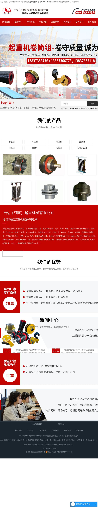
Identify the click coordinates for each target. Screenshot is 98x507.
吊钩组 (59, 148)
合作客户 (80, 22)
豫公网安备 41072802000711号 (58, 479)
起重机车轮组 (51, 2)
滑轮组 (12, 148)
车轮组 (35, 148)
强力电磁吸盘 (14, 420)
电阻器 (59, 142)
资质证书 (67, 22)
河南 (54, 476)
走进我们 (18, 22)
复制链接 (50, 463)
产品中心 (43, 22)
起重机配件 (33, 2)
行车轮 (35, 142)
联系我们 (92, 22)
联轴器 (82, 142)
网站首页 (6, 22)
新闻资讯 (31, 22)
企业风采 (55, 22)
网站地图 (79, 457)
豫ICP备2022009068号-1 (35, 479)
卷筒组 (12, 142)
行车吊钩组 (42, 2)
